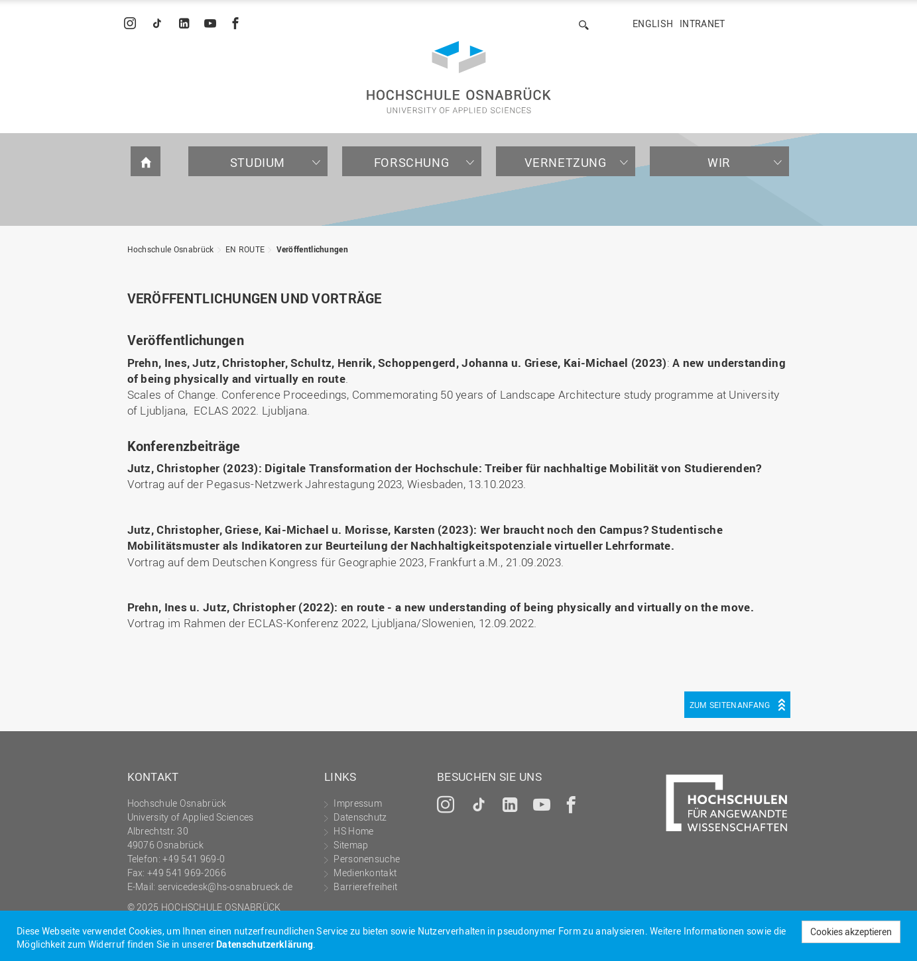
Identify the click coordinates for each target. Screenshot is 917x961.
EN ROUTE (245, 249)
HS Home (353, 831)
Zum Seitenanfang (730, 704)
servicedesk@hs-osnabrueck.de (225, 886)
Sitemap (351, 844)
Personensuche (367, 858)
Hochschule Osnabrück (170, 249)
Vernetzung (565, 162)
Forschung (411, 162)
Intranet (702, 23)
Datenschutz (360, 817)
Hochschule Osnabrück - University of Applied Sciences (459, 77)
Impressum (358, 803)
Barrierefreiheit (365, 886)
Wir (719, 162)
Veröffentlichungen (312, 249)
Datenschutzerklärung (264, 944)
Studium (257, 162)
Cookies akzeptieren (851, 931)
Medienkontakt (365, 872)
